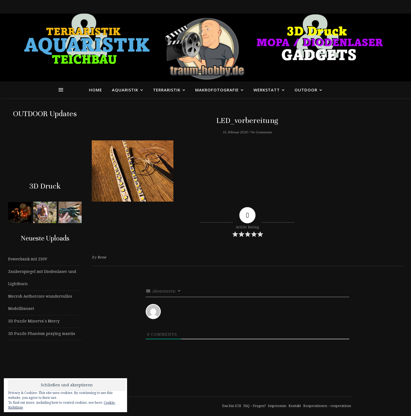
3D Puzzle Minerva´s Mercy (34, 321)
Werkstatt (266, 90)
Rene (101, 257)
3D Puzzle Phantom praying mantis (41, 334)
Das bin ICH (231, 406)
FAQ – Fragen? (254, 406)
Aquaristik (125, 90)
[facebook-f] (338, 7)
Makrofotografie (217, 90)
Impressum (277, 406)
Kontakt (295, 406)
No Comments (261, 132)
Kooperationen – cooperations (327, 406)
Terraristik (166, 90)
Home (95, 90)
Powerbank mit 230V (27, 259)
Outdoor (306, 90)
